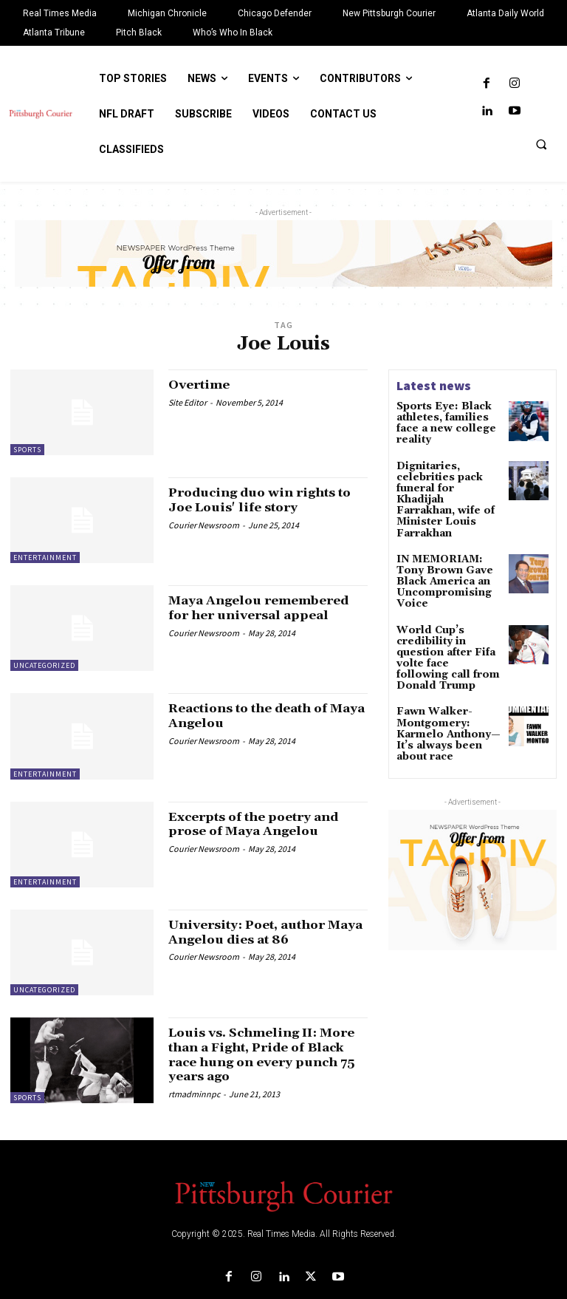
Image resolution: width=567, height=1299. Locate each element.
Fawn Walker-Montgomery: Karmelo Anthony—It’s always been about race (442, 680)
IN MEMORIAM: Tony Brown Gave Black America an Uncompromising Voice (438, 551)
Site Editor (187, 402)
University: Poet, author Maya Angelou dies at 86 (254, 932)
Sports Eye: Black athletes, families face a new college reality (447, 416)
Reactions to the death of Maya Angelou (257, 716)
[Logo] (283, 1195)
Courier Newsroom (203, 525)
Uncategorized (44, 665)
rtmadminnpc (194, 1093)
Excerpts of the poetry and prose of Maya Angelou (263, 824)
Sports (27, 449)
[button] (541, 144)
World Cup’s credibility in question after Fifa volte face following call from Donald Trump (447, 615)
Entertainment (45, 557)
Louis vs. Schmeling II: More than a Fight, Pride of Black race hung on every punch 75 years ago (264, 1054)
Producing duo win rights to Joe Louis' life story (260, 500)
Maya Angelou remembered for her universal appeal (266, 608)
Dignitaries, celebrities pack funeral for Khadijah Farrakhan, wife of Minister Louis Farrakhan (444, 482)
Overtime (202, 384)
